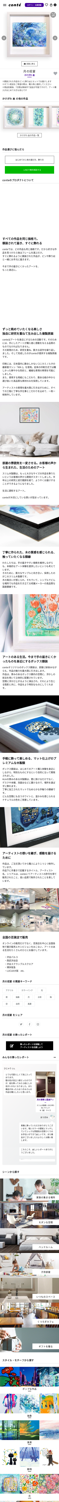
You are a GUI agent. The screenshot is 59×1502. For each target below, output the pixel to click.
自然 (18, 1003)
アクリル (9, 990)
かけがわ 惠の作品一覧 (29, 135)
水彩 (40, 997)
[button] (53, 15)
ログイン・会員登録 (34, 5)
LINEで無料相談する (32, 169)
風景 (29, 1003)
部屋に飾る (29, 63)
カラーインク (27, 990)
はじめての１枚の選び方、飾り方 (29, 159)
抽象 (18, 997)
